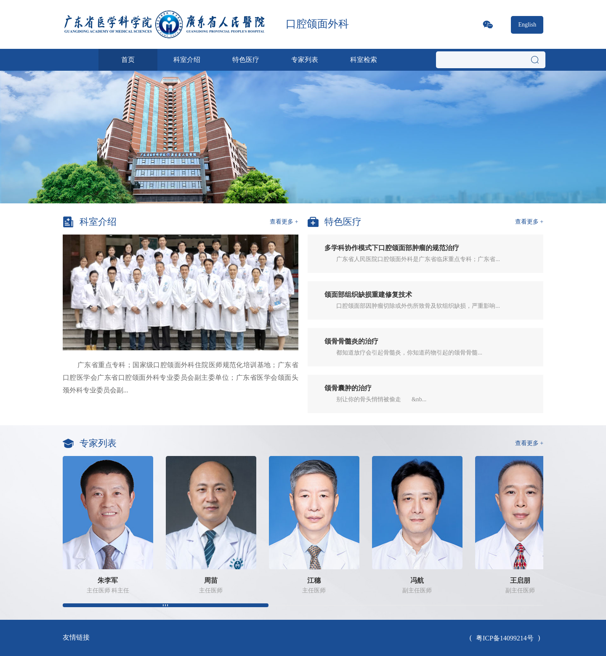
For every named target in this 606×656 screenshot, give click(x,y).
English (527, 24)
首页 (128, 59)
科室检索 (363, 59)
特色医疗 (245, 59)
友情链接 (76, 637)
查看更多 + (284, 222)
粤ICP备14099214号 (505, 638)
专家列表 (304, 59)
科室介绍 (186, 59)
